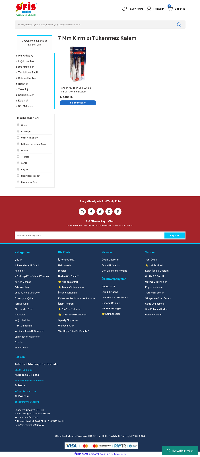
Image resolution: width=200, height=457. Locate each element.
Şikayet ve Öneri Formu (158, 298)
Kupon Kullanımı (154, 287)
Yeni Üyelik (151, 259)
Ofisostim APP (66, 325)
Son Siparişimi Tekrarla (114, 270)
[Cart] (176, 9)
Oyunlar (19, 342)
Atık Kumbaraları (24, 325)
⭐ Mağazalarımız (68, 281)
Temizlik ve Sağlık (111, 308)
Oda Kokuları (22, 287)
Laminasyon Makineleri (27, 336)
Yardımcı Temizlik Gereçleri (29, 331)
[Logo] (26, 9)
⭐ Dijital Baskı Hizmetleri (72, 314)
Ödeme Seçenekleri (156, 281)
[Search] (100, 24)
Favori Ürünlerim (111, 265)
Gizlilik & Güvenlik (154, 276)
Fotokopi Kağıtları (24, 298)
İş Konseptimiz (66, 259)
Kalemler (19, 270)
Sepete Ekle (78, 102)
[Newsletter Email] (100, 235)
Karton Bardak (23, 281)
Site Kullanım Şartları (156, 309)
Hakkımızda (64, 265)
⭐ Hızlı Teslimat (154, 265)
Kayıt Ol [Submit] (175, 235)
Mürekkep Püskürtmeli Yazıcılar (32, 276)
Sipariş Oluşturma (68, 320)
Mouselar (20, 314)
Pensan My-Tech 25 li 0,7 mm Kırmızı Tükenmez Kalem (76, 89)
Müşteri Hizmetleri (180, 451)
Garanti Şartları (153, 314)
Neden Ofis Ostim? (68, 276)
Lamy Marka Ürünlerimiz (115, 297)
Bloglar (62, 270)
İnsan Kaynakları (67, 292)
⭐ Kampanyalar (111, 314)
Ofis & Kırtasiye (110, 292)
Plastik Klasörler (24, 309)
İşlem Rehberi (66, 303)
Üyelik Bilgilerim (110, 259)
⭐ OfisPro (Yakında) (69, 309)
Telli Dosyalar (22, 303)
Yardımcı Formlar (154, 292)
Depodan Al (108, 286)
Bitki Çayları (21, 347)
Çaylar (18, 259)
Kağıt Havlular (22, 320)
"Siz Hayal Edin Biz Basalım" (73, 331)
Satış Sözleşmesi (154, 303)
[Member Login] (154, 9)
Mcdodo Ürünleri (111, 303)
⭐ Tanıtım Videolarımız (71, 287)
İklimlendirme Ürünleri (27, 265)
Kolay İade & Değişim (157, 270)
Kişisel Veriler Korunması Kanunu (76, 298)
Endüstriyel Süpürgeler (28, 292)
